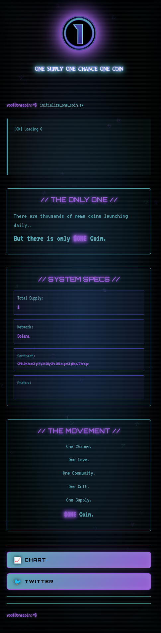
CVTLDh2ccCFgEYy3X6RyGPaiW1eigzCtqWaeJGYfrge (53, 364)
